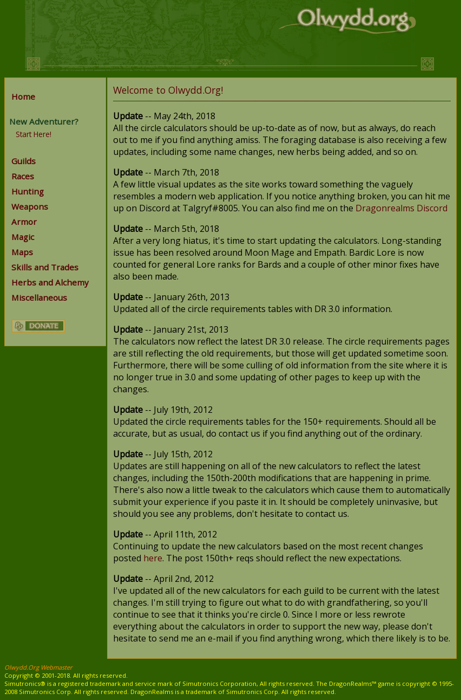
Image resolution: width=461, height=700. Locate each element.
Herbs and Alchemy (50, 282)
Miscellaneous (39, 297)
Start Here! (33, 134)
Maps (22, 252)
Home (23, 96)
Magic (22, 236)
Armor (24, 221)
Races (22, 176)
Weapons (29, 206)
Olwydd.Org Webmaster (38, 667)
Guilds (23, 160)
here (152, 558)
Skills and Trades (44, 267)
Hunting (27, 191)
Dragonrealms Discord (401, 208)
